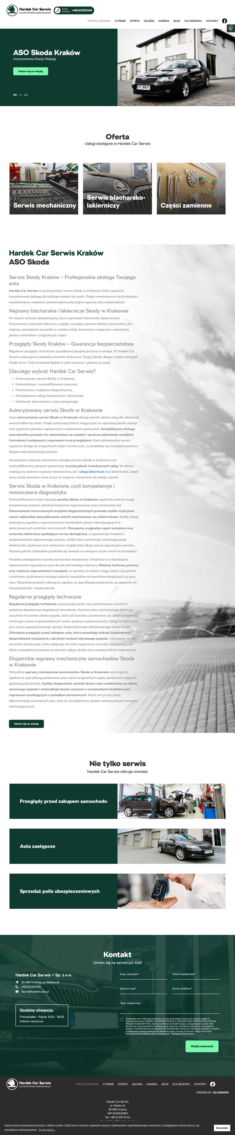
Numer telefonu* (182, 988)
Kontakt (212, 20)
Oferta (135, 20)
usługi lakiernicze (91, 472)
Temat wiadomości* (183, 974)
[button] (210, 1128)
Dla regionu (193, 20)
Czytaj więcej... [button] (47, 1129)
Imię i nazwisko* (129, 974)
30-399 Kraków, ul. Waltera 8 (37, 982)
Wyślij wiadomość (202, 1046)
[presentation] (145, 1046)
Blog (176, 20)
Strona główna (99, 20)
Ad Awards (220, 1092)
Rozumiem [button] (222, 1128)
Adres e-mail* (128, 988)
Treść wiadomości (130, 1003)
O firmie (120, 20)
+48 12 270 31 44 (120, 1117)
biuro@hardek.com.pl (32, 991)
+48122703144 (28, 987)
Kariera (163, 20)
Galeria (149, 20)
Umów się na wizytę (30, 71)
